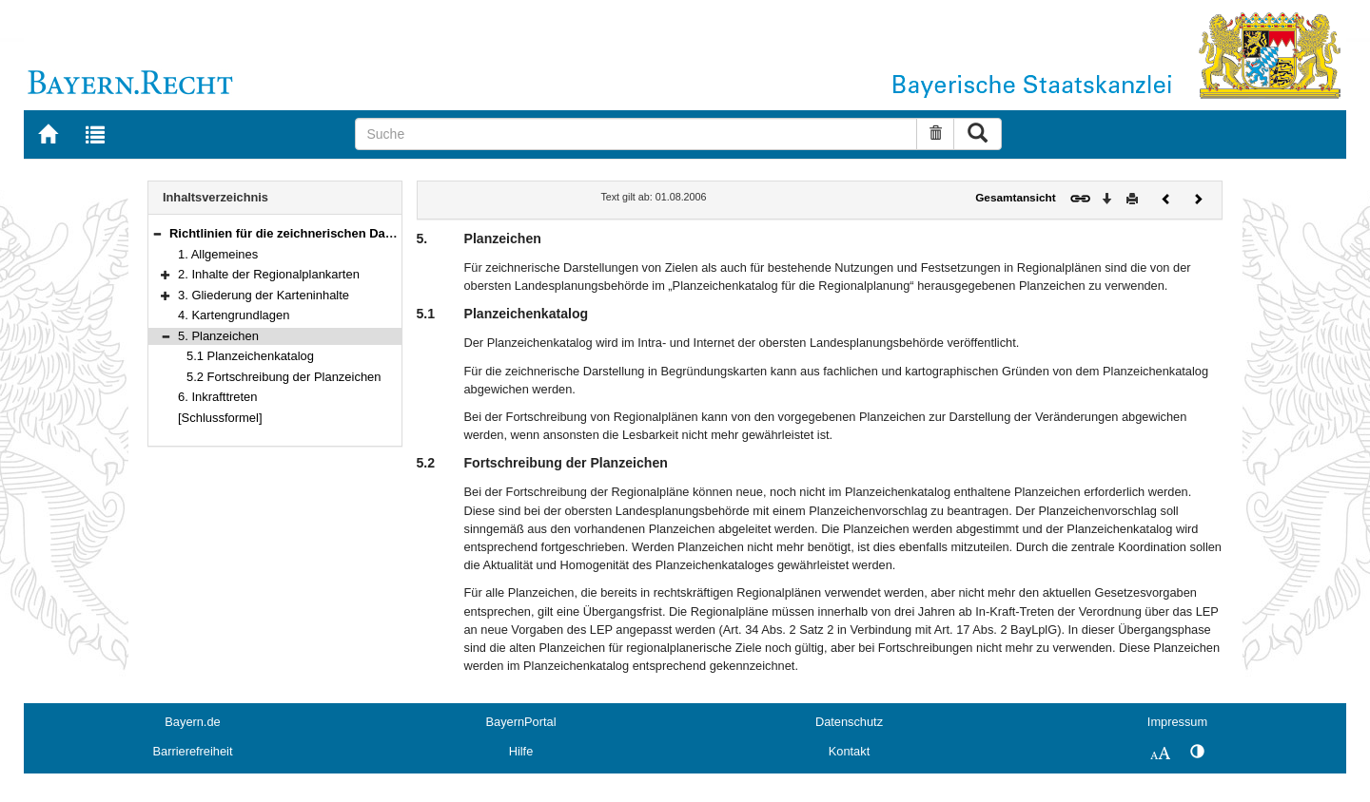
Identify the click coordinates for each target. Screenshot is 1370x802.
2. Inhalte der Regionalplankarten (269, 274)
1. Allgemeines (218, 254)
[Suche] (636, 134)
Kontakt (849, 751)
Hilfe (521, 751)
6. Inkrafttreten (218, 397)
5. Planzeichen (218, 336)
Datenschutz (849, 722)
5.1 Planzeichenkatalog (250, 356)
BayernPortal (521, 722)
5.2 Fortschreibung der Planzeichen (284, 377)
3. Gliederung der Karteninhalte (263, 295)
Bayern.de (192, 722)
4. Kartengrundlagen (233, 315)
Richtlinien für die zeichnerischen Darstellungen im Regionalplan (359, 233)
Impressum (1177, 722)
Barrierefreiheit (193, 751)
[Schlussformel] (220, 418)
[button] (157, 233)
